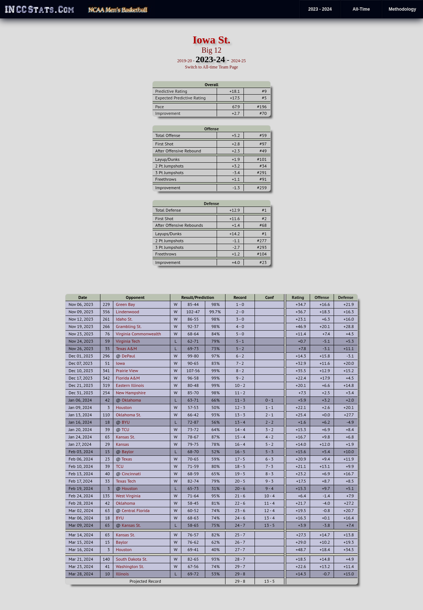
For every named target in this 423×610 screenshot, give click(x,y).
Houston (124, 407)
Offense (211, 128)
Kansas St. (125, 437)
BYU (126, 422)
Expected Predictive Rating (180, 98)
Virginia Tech (128, 341)
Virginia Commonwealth (138, 333)
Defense (211, 203)
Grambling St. (129, 326)
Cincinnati (131, 473)
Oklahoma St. (128, 414)
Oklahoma (131, 400)
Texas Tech (126, 481)
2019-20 (184, 60)
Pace (159, 106)
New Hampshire (131, 392)
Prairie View (127, 370)
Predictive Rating (171, 91)
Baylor (128, 451)
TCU (125, 429)
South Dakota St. (131, 559)
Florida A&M (128, 378)
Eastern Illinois (130, 385)
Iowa (120, 363)
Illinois (122, 573)
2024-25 (238, 60)
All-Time (361, 9)
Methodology (402, 9)
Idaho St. (124, 319)
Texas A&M (126, 348)
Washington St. (130, 566)
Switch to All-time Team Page (211, 67)
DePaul (128, 356)
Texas (127, 459)
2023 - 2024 (320, 9)
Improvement (167, 113)
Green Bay (125, 304)
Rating (298, 297)
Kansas (122, 444)
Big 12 (211, 50)
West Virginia (128, 495)
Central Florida (136, 510)
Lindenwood (127, 311)
